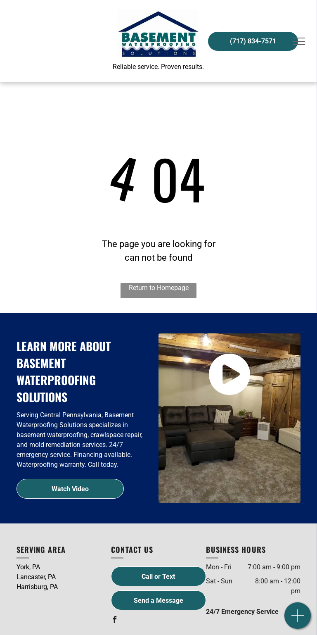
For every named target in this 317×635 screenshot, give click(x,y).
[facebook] (114, 620)
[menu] (299, 41)
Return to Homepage (159, 288)
